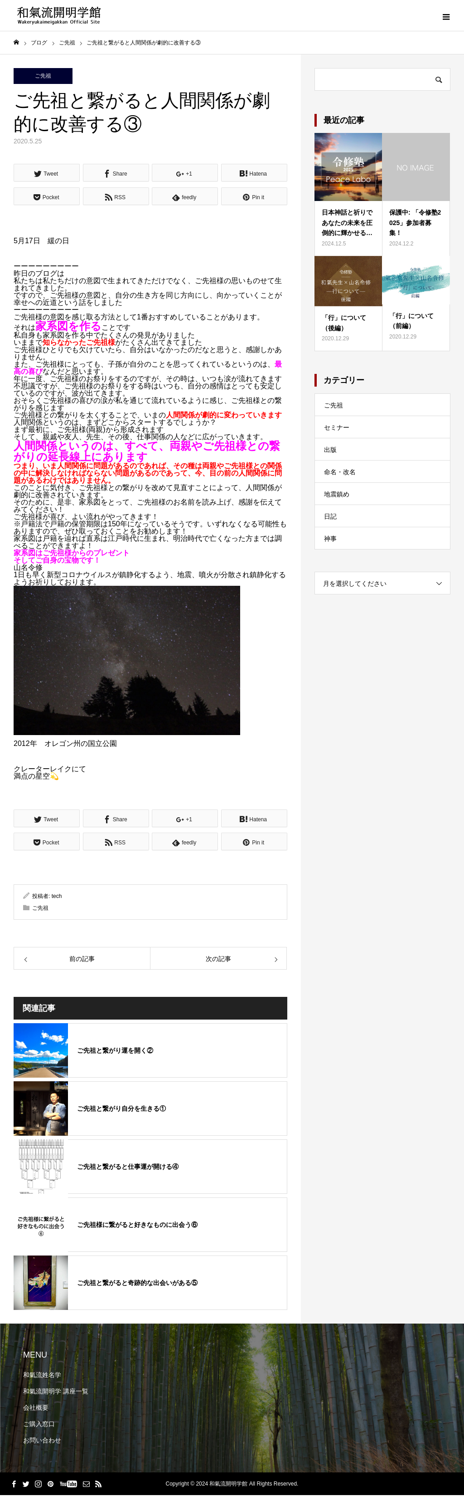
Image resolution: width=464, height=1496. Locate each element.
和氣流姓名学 (42, 1375)
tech (57, 896)
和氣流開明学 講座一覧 (55, 1392)
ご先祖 (43, 77)
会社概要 (35, 1408)
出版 (330, 450)
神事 (330, 539)
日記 (330, 517)
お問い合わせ (42, 1441)
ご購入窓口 (39, 1424)
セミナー (336, 428)
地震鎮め (336, 495)
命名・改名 (340, 472)
